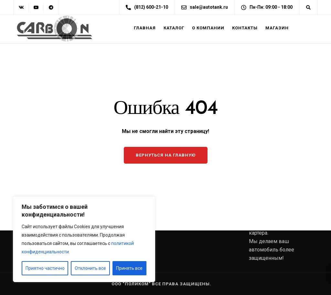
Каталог (174, 27)
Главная (145, 27)
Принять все (129, 268)
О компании (208, 27)
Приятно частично (45, 268)
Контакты (245, 27)
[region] (84, 239)
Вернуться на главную (166, 155)
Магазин (277, 27)
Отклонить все (90, 268)
